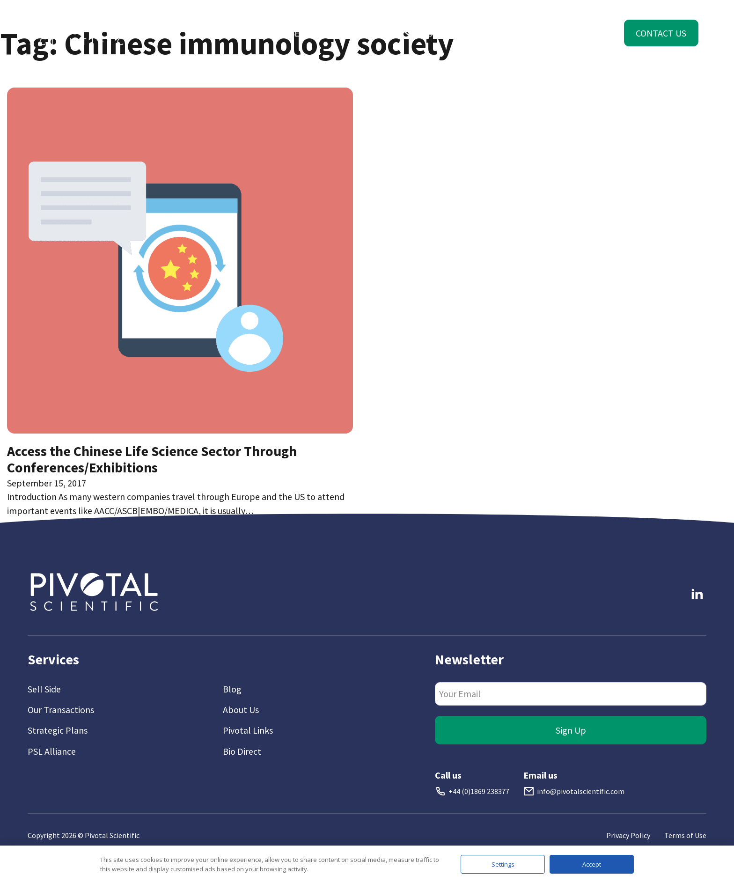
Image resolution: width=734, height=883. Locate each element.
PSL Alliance (52, 751)
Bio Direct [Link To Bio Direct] (242, 751)
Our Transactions (61, 709)
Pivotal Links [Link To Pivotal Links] (248, 730)
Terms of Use (685, 835)
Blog (232, 689)
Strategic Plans (58, 730)
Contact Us (661, 33)
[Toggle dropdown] (216, 33)
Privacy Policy (628, 835)
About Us (241, 709)
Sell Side (44, 689)
